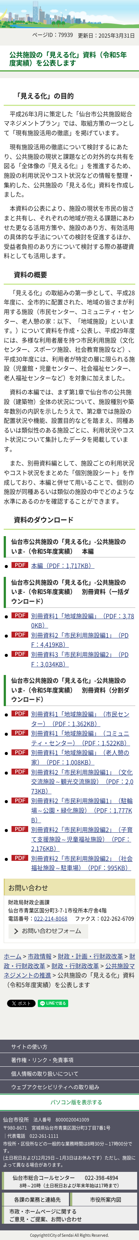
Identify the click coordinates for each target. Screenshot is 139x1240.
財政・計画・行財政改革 (90, 956)
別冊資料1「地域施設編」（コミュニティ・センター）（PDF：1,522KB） (80, 738)
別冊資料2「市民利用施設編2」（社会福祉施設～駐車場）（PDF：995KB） (82, 863)
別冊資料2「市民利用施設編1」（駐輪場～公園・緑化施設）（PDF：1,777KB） (82, 810)
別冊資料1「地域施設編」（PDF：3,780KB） (82, 620)
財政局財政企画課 (29, 902)
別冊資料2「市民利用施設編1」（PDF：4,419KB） (80, 640)
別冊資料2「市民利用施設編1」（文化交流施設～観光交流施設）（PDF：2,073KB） (82, 781)
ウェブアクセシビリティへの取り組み (55, 1086)
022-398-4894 (101, 1177)
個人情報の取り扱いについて (45, 1073)
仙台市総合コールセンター (44, 1177)
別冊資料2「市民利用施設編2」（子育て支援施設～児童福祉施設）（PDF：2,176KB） (82, 839)
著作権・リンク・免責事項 (42, 1059)
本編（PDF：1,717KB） (63, 565)
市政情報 (40, 956)
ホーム (12, 956)
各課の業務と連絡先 (37, 1199)
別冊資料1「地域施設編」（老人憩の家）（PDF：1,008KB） (80, 757)
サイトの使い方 (29, 1046)
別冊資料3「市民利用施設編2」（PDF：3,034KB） (80, 659)
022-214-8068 (50, 918)
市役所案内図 (105, 1199)
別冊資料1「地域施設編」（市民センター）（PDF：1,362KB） (80, 718)
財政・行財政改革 (75, 965)
